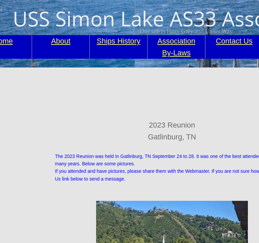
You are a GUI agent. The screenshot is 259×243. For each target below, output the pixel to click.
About (60, 41)
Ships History (119, 41)
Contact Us (234, 41)
